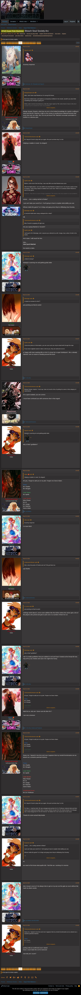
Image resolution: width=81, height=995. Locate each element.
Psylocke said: (28, 842)
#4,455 (77, 689)
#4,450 (77, 470)
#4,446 (77, 294)
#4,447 (77, 339)
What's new (23, 21)
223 (20, 42)
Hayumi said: (27, 50)
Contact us (51, 986)
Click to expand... (51, 107)
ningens (64, 33)
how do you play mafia (32, 33)
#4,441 (77, 46)
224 (24, 42)
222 (17, 42)
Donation (13, 21)
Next (38, 42)
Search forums (12, 24)
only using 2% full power (8, 35)
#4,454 (77, 646)
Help (75, 986)
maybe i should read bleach (46, 33)
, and (34, 84)
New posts (4, 24)
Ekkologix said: (28, 210)
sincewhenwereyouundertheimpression (42, 35)
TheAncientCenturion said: (31, 136)
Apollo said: (27, 180)
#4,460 (77, 925)
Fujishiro (4, 33)
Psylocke (11, 205)
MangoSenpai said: (29, 92)
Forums (5, 21)
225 (28, 42)
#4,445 (77, 252)
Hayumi (11, 281)
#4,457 (77, 796)
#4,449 (77, 426)
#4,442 (77, 89)
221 (13, 42)
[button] (17, 21)
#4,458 (77, 839)
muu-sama (57, 33)
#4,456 (77, 733)
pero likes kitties (19, 35)
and (32, 920)
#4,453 (77, 602)
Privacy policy (69, 986)
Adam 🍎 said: (28, 474)
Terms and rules (60, 986)
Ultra (11, 75)
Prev (3, 42)
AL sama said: (28, 606)
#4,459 (77, 883)
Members (33, 21)
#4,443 (77, 133)
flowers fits (22, 33)
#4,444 (77, 177)
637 (34, 42)
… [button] (9, 42)
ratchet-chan (28, 35)
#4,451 (77, 516)
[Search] (78, 21)
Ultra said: (27, 520)
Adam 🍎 (11, 161)
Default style (5, 986)
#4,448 (77, 382)
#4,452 (77, 558)
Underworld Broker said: (30, 562)
